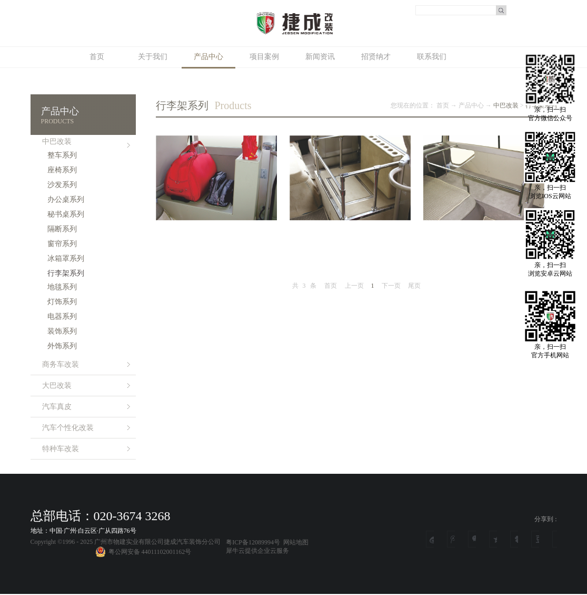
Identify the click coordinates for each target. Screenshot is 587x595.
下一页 (391, 285)
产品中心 (471, 105)
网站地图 (294, 542)
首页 (96, 57)
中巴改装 (506, 105)
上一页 (354, 285)
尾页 (414, 285)
